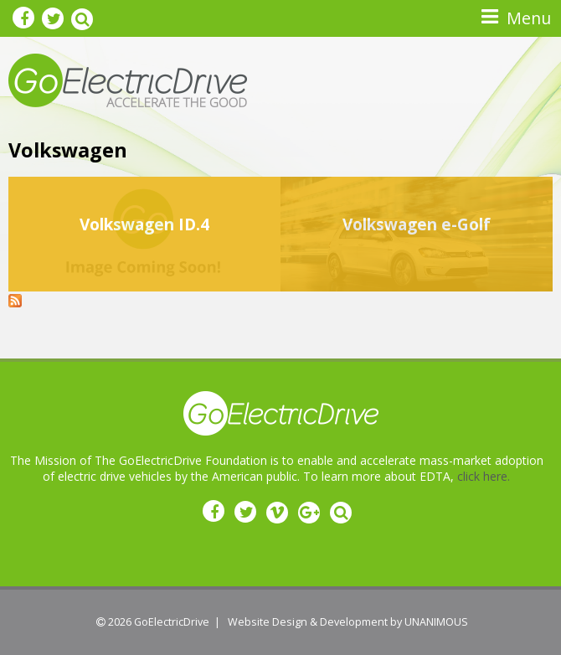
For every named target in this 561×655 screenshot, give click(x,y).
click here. (483, 476)
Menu (529, 18)
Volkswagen (67, 150)
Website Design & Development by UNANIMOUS (348, 622)
